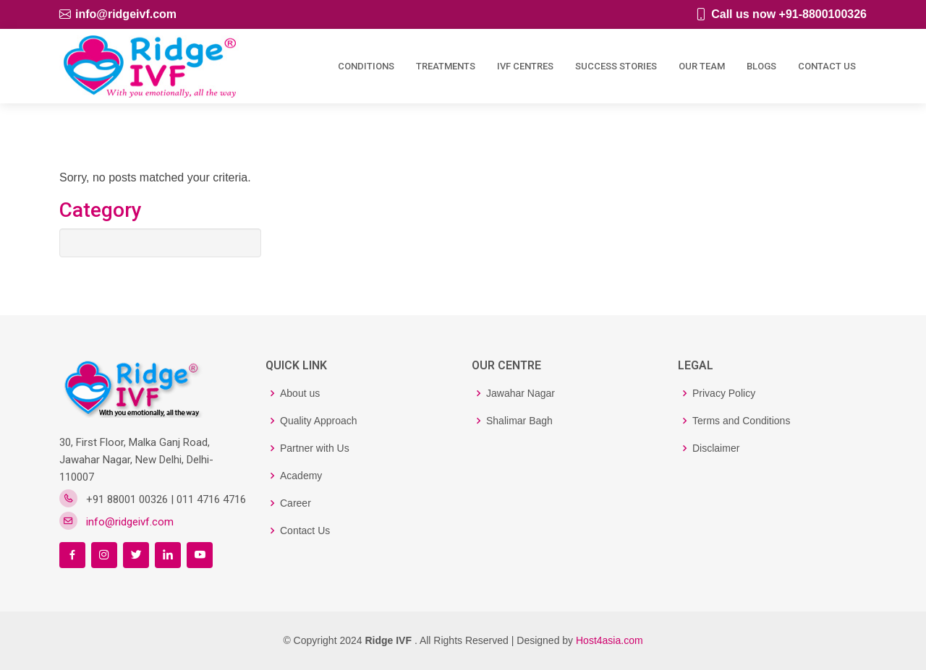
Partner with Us (314, 448)
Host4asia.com (609, 640)
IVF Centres (525, 64)
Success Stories (616, 64)
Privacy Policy (723, 393)
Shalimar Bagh (519, 421)
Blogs (761, 64)
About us (300, 393)
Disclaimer (715, 448)
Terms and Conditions (741, 421)
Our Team (702, 64)
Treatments (445, 64)
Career (295, 503)
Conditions (366, 64)
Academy (301, 476)
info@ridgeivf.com (126, 14)
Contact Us (827, 64)
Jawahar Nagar (520, 393)
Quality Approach (318, 421)
